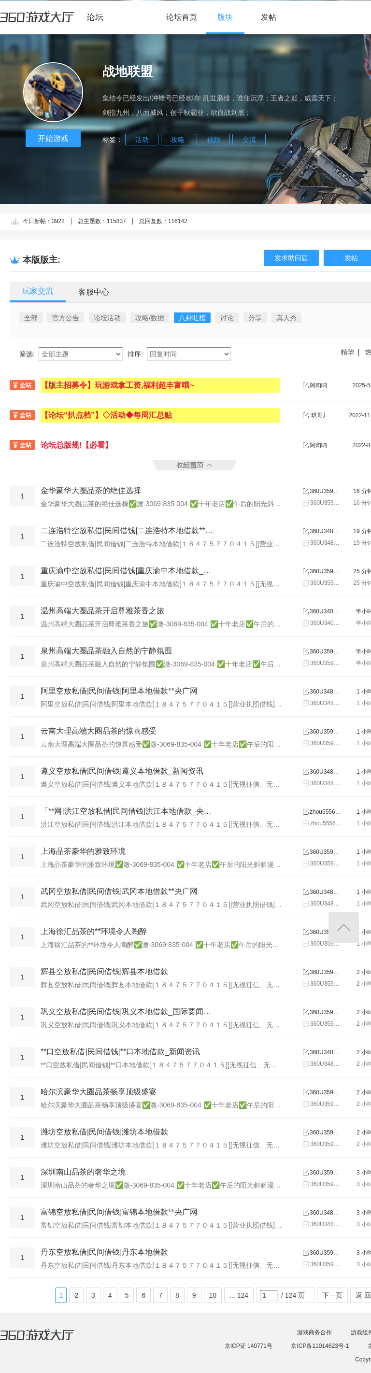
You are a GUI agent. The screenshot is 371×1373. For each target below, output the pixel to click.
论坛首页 (181, 17)
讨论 (227, 318)
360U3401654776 (325, 611)
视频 (213, 139)
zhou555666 (325, 811)
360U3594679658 (325, 972)
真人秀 (286, 318)
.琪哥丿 (319, 415)
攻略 (178, 139)
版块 (225, 17)
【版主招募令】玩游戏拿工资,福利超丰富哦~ (117, 385)
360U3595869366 (325, 571)
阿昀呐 (318, 385)
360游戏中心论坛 (56, 21)
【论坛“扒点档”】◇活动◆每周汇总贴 (106, 415)
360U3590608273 (325, 491)
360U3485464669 (325, 771)
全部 (31, 318)
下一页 (332, 1295)
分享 (255, 318)
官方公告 (65, 318)
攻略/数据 (149, 318)
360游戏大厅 (47, 1341)
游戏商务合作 (314, 1332)
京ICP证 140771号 (248, 1346)
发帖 (268, 17)
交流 (249, 139)
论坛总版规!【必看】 (77, 445)
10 (213, 1295)
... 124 (238, 1295)
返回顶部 (343, 927)
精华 (347, 352)
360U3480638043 (325, 531)
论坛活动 (107, 318)
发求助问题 (291, 258)
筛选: (27, 354)
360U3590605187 (325, 852)
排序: (135, 354)
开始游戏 (53, 138)
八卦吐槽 (192, 318)
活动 (142, 139)
